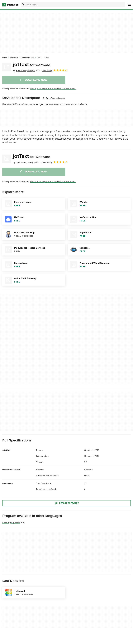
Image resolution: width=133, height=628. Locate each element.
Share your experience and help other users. (53, 88)
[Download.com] (10, 4)
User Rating (55, 70)
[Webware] (14, 57)
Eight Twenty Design (55, 98)
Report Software (66, 503)
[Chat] (39, 57)
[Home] (4, 57)
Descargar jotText (11, 522)
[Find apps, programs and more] (73, 4)
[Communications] (27, 57)
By (24, 70)
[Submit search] (23, 4)
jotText (31, 64)
